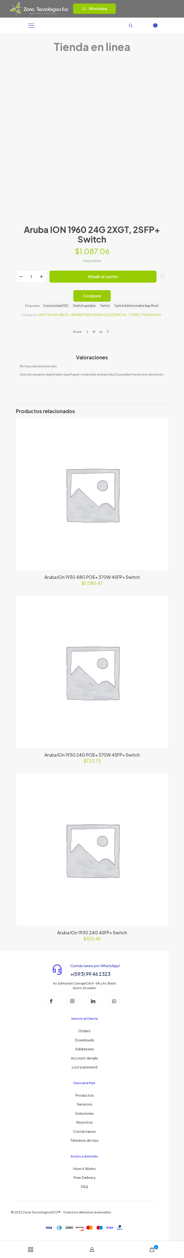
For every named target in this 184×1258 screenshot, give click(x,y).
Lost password (84, 1067)
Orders (84, 1030)
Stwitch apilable (84, 306)
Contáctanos (84, 1131)
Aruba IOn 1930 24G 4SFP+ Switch (92, 932)
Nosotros (84, 1122)
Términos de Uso (84, 1140)
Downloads (84, 1040)
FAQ (84, 1186)
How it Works (84, 1168)
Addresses (84, 1048)
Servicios (84, 1104)
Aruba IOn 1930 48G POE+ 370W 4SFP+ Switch (92, 577)
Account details (84, 1058)
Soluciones (84, 1113)
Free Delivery (84, 1177)
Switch (105, 306)
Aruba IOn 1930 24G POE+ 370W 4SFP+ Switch (92, 755)
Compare (92, 295)
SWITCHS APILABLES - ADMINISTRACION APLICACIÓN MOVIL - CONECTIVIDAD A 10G (99, 315)
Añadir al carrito (103, 276)
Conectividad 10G (55, 306)
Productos (84, 1095)
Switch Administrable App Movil (136, 306)
